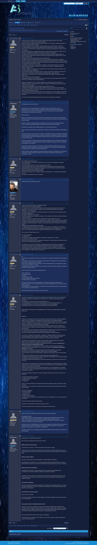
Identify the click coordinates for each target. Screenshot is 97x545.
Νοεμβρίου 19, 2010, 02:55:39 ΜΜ (27, 411)
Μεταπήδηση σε (50, 528)
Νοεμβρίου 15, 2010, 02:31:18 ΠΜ (27, 101)
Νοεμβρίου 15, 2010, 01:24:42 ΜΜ (27, 179)
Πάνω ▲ (87, 542)
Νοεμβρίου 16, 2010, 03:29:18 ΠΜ (27, 295)
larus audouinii (13, 38)
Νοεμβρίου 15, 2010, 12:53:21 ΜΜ (27, 158)
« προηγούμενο (59, 31)
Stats (71, 28)
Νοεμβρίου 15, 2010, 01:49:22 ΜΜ (27, 254)
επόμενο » (66, 31)
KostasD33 (13, 179)
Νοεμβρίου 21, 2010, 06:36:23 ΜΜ (27, 435)
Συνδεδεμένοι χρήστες (77, 44)
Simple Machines (17, 542)
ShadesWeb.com (17, 543)
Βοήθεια (78, 542)
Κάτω (10, 34)
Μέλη (73, 31)
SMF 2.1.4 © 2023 (11, 542)
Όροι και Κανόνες (82, 542)
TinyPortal (74, 542)
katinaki (12, 411)
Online (11, 531)
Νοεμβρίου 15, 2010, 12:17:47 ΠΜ (27, 38)
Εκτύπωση (66, 34)
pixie (11, 102)
